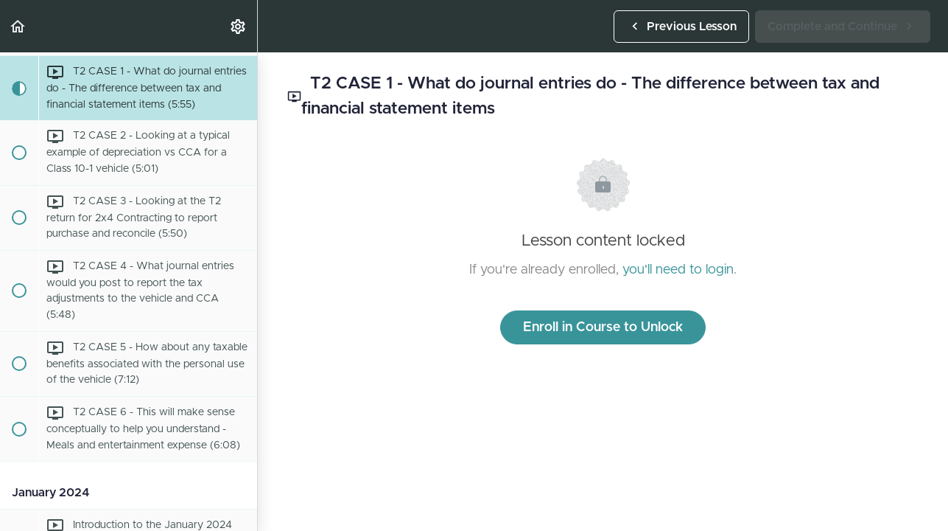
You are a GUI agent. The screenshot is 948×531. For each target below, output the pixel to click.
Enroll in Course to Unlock (603, 327)
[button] (18, 26)
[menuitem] (238, 26)
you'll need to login (678, 270)
